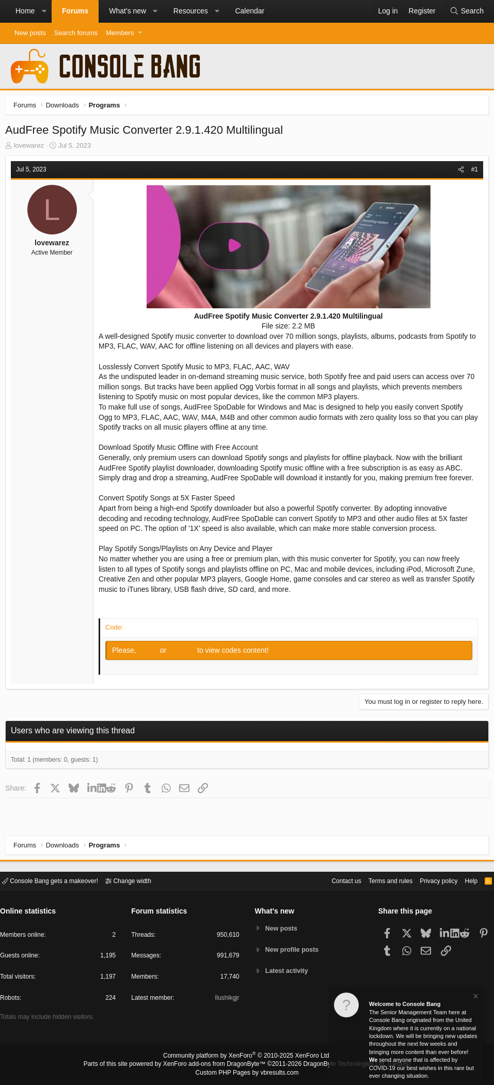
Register (185, 662)
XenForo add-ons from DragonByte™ (217, 1065)
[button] (44, 11)
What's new (127, 11)
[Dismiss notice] (475, 997)
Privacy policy (429, 880)
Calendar (249, 11)
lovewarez (32, 148)
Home (25, 11)
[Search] (466, 11)
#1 (472, 172)
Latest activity (288, 972)
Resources (190, 11)
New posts (30, 33)
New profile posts (294, 949)
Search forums (76, 33)
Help (465, 880)
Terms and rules (378, 880)
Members (120, 33)
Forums (75, 11)
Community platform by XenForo (247, 1057)
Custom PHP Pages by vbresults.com (247, 1073)
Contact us (330, 880)
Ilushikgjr (226, 999)
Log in (152, 662)
